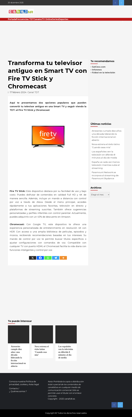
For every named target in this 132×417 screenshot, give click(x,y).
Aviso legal (34, 384)
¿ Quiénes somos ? (18, 391)
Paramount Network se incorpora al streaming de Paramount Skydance (105, 175)
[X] (32, 258)
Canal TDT (33, 92)
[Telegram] (55, 258)
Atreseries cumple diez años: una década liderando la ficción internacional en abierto (107, 135)
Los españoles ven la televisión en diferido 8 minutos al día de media (104, 154)
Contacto (13, 388)
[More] (63, 258)
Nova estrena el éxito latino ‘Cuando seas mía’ (106, 146)
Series (55, 19)
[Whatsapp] (48, 258)
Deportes (63, 19)
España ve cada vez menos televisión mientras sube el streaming (106, 165)
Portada (12, 19)
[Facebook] (40, 258)
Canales (38, 19)
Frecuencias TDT (25, 19)
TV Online (47, 19)
